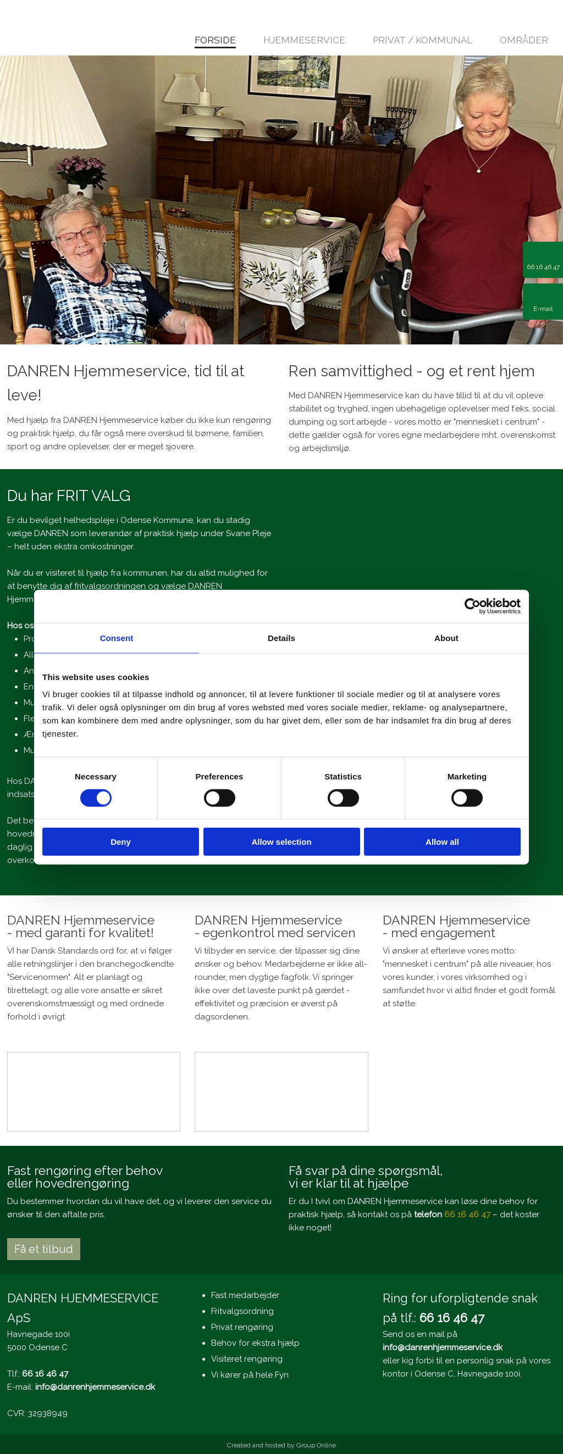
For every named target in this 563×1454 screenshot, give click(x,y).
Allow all (442, 841)
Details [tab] (281, 637)
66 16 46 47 (467, 1214)
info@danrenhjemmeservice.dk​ (95, 1387)
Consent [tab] (117, 637)
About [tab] (446, 637)
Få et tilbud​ (43, 1249)
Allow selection (281, 841)
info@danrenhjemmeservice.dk (443, 1347)
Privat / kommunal (422, 41)
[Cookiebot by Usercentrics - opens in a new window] (472, 606)
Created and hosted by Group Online (281, 1445)
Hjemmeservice (304, 41)
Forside (215, 41)
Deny (121, 841)
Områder (524, 41)
